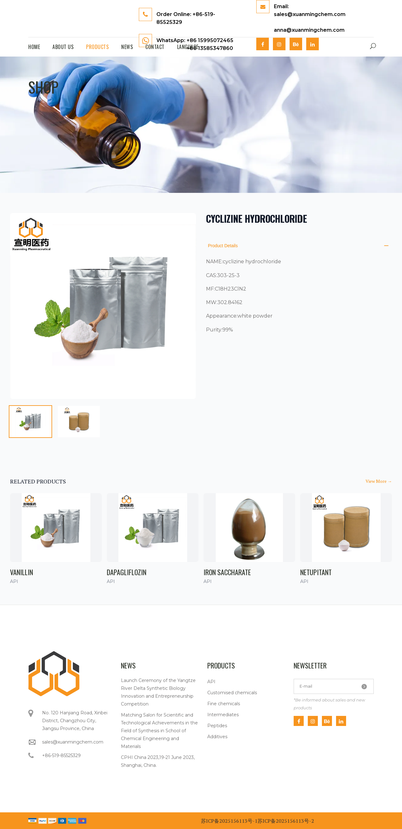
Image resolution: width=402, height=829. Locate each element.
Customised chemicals (232, 692)
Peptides (217, 725)
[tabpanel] (103, 306)
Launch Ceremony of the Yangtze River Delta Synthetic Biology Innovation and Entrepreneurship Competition (158, 692)
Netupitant (316, 572)
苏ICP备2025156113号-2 (286, 820)
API (211, 681)
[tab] (30, 421)
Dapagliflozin (126, 572)
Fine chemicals (223, 703)
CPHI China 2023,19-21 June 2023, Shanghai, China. (158, 761)
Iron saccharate (227, 572)
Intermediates (223, 714)
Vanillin (21, 572)
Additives (217, 736)
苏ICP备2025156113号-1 (229, 820)
